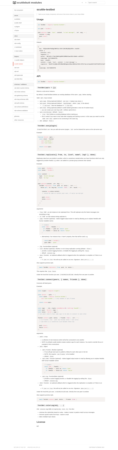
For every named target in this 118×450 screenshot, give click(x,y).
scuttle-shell (18, 23)
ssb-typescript (18, 75)
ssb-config (17, 43)
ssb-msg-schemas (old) (21, 99)
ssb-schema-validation (21, 110)
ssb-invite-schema (19, 91)
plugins (17, 27)
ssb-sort (16, 67)
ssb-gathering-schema (21, 95)
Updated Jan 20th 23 (33, 447)
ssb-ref (16, 71)
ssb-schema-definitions (21, 107)
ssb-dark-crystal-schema (21, 88)
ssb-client (17, 39)
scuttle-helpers (19, 60)
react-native (18, 51)
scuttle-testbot (18, 64)
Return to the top (20, 447)
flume (16, 31)
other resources (19, 120)
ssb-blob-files (18, 79)
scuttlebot (17, 19)
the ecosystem (18, 10)
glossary (16, 116)
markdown (18, 47)
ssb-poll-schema (19, 103)
